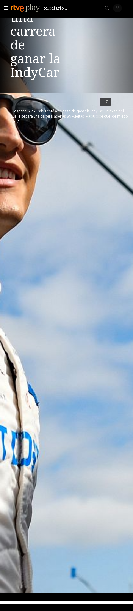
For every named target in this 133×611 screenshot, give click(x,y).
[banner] (40, 8)
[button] (4, 8)
